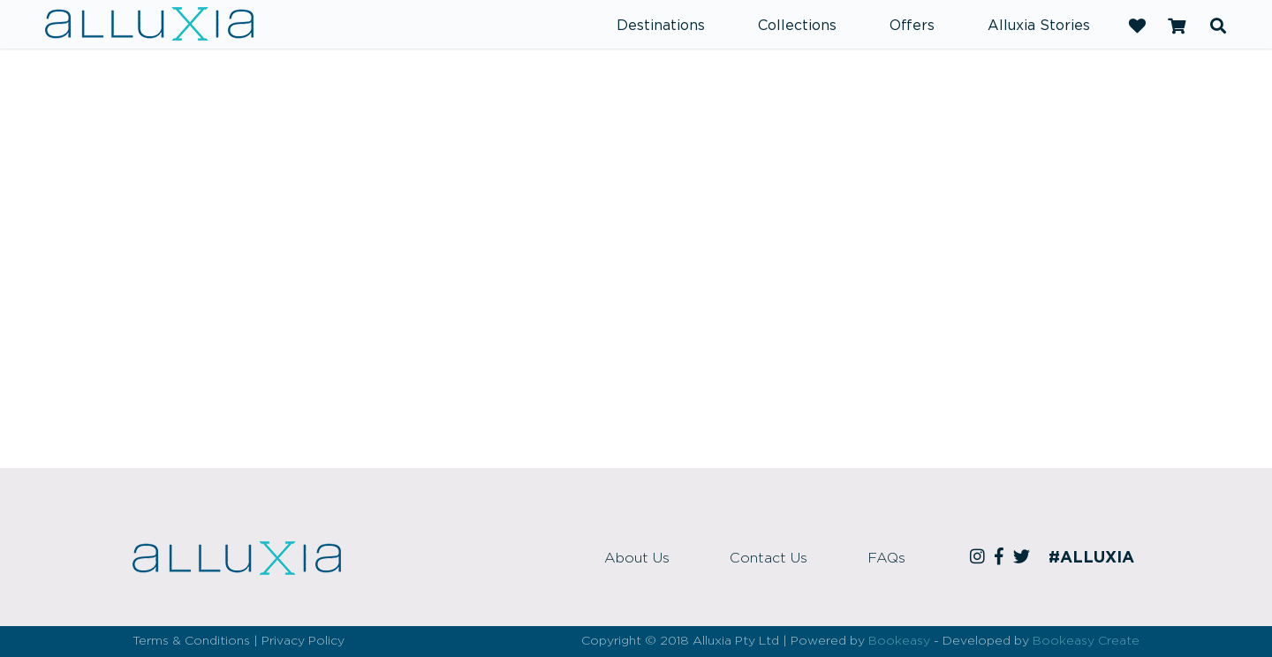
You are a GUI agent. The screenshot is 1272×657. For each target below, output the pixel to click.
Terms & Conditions (191, 641)
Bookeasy (899, 641)
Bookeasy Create (1086, 641)
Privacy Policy (302, 641)
